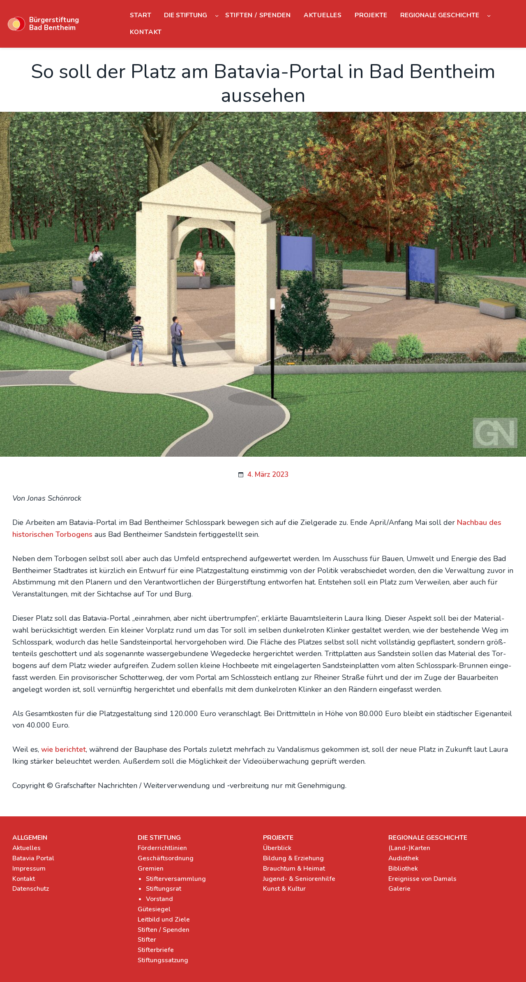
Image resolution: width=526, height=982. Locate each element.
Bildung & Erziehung (293, 858)
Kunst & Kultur (284, 888)
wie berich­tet (63, 749)
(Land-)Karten (409, 847)
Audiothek (403, 858)
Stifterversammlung (176, 878)
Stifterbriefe (156, 949)
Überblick (277, 847)
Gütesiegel (154, 909)
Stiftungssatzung (163, 960)
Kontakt (23, 878)
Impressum (29, 868)
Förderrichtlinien (162, 847)
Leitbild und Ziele (164, 919)
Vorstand (159, 898)
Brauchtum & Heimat (294, 868)
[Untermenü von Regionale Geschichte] (489, 15)
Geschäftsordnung (166, 858)
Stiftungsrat (163, 888)
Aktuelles (26, 847)
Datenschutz (30, 888)
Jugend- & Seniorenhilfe (299, 878)
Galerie (399, 888)
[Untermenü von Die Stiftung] (217, 15)
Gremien (151, 868)
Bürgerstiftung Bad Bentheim (54, 23)
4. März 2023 (267, 474)
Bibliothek (403, 868)
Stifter (147, 939)
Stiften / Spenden (163, 929)
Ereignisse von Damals (422, 878)
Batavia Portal (33, 858)
